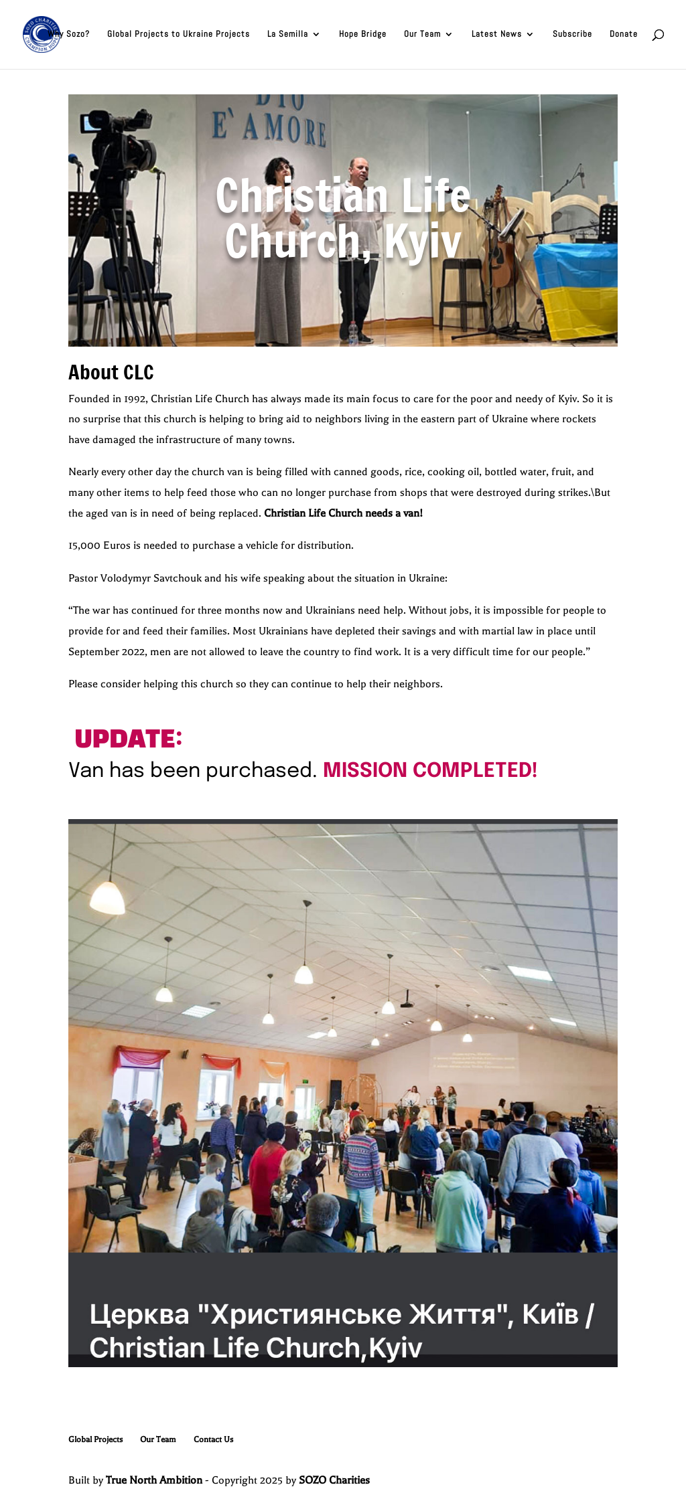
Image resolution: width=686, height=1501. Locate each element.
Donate (624, 35)
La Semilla (287, 35)
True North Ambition (154, 1480)
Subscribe (572, 35)
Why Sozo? (69, 35)
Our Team (422, 35)
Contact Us (213, 1439)
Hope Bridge (363, 35)
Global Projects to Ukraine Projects (178, 35)
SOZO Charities (334, 1480)
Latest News (497, 35)
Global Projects (95, 1439)
